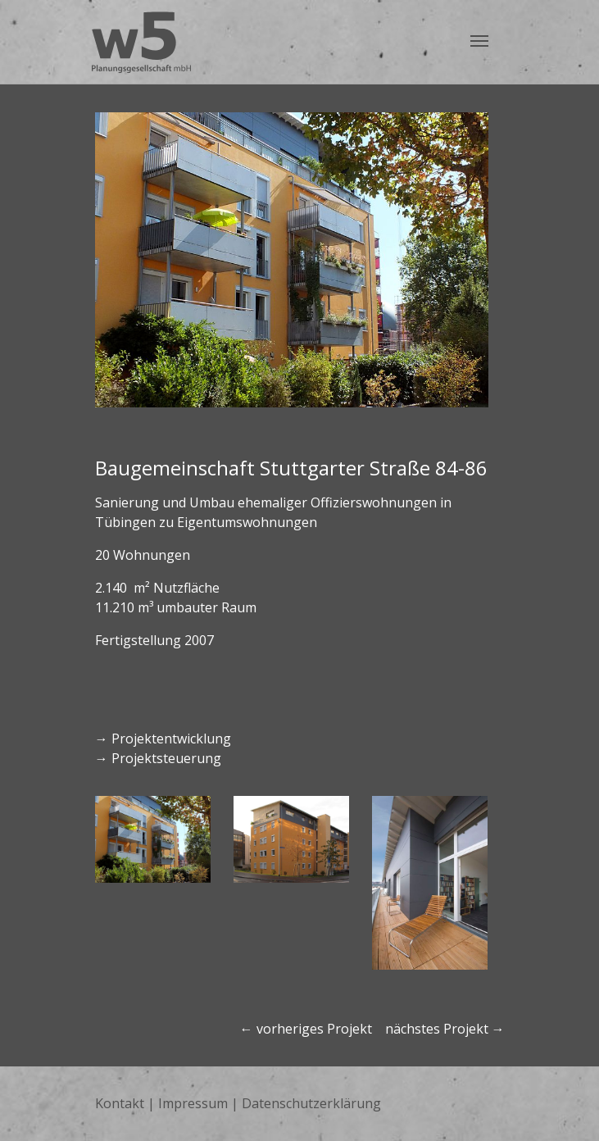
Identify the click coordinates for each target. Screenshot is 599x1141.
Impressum (193, 1103)
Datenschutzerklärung (311, 1103)
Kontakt (119, 1103)
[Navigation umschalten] (479, 41)
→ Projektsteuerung (158, 758)
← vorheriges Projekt (307, 1029)
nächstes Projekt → (445, 1029)
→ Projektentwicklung (163, 739)
